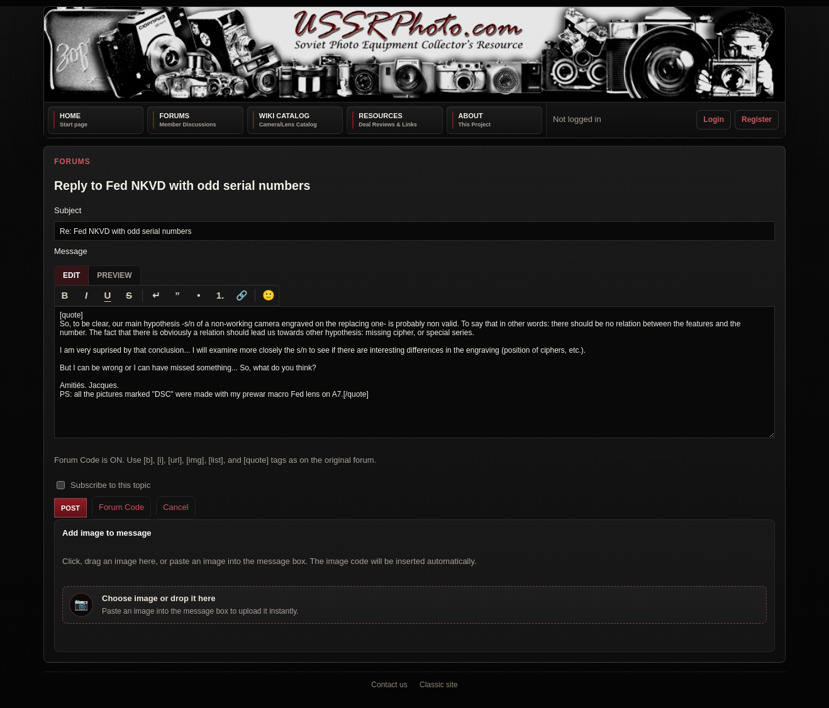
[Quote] (177, 295)
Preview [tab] (114, 275)
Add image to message (107, 533)
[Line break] (156, 295)
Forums (174, 115)
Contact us (389, 684)
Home (70, 115)
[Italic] (86, 295)
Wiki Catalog (284, 115)
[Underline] (107, 295)
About (471, 115)
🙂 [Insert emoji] (268, 295)
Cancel (175, 507)
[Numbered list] (220, 295)
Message (70, 251)
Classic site (439, 684)
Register (757, 119)
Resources (381, 115)
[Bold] (65, 295)
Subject (67, 210)
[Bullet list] (199, 295)
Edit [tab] (71, 275)
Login (713, 119)
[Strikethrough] (129, 295)
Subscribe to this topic (103, 485)
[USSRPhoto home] (414, 54)
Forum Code (121, 507)
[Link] (241, 295)
